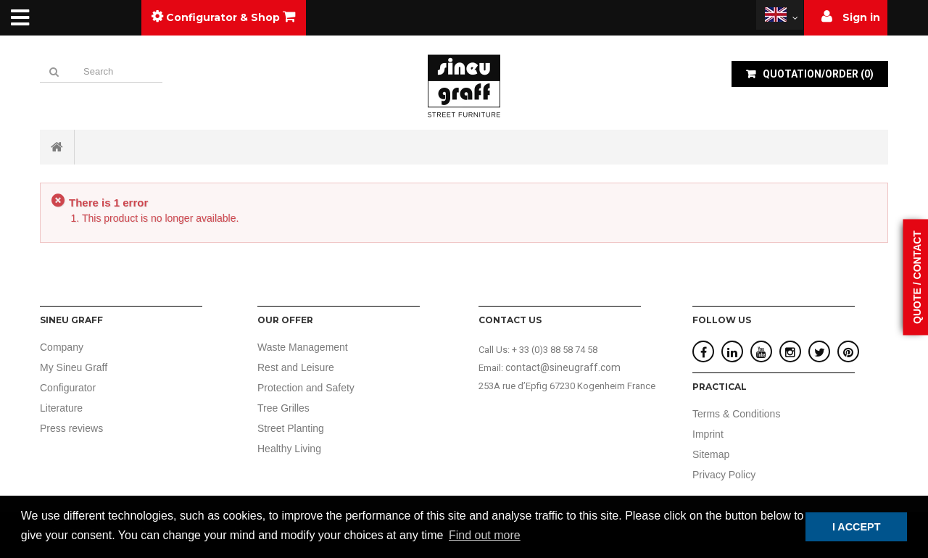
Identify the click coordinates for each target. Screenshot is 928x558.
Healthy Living (289, 448)
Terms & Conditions (736, 414)
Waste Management (302, 347)
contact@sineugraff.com (563, 367)
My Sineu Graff (73, 367)
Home (57, 147)
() (817, 74)
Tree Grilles (283, 408)
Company (61, 347)
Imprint (708, 434)
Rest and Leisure (295, 367)
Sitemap (710, 454)
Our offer (285, 320)
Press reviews (71, 428)
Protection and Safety (306, 387)
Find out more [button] (485, 535)
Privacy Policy (723, 474)
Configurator (68, 387)
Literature (61, 408)
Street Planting (290, 428)
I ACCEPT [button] (856, 527)
